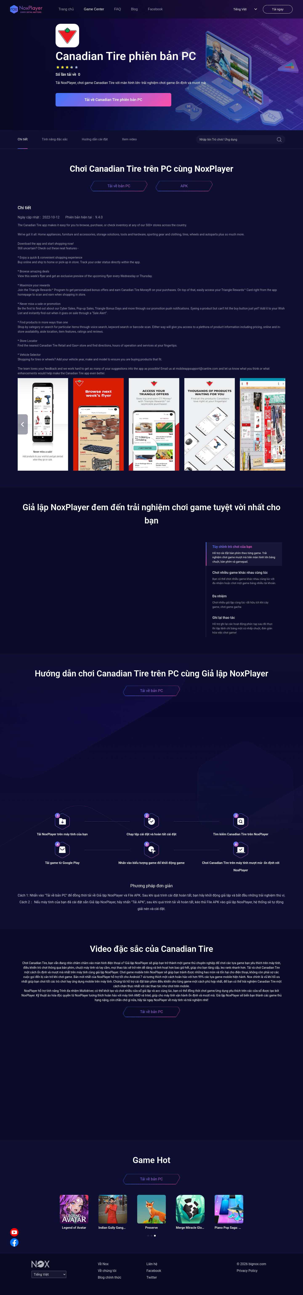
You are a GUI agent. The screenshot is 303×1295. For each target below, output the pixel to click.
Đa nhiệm (219, 596)
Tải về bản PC (119, 186)
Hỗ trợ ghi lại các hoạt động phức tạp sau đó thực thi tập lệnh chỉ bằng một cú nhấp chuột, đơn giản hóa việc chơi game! (242, 628)
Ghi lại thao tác (223, 618)
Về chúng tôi (107, 1271)
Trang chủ (66, 9)
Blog (134, 9)
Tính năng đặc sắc (55, 139)
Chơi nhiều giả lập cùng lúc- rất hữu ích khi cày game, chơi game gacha (240, 604)
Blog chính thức (109, 1277)
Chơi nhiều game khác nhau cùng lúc (240, 573)
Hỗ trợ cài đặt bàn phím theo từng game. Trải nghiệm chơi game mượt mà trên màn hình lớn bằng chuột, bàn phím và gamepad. (243, 557)
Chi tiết (23, 139)
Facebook (155, 9)
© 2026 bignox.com (251, 1264)
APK (184, 186)
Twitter (151, 1277)
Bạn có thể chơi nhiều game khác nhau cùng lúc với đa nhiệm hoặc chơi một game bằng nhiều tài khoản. (244, 581)
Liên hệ (151, 1264)
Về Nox (103, 1264)
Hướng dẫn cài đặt (95, 139)
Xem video (129, 139)
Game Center (94, 9)
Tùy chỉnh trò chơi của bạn (232, 547)
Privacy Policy (247, 1271)
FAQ (117, 9)
